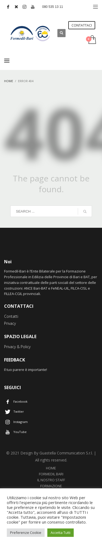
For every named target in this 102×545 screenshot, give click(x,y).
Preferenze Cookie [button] (25, 532)
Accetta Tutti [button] (60, 532)
